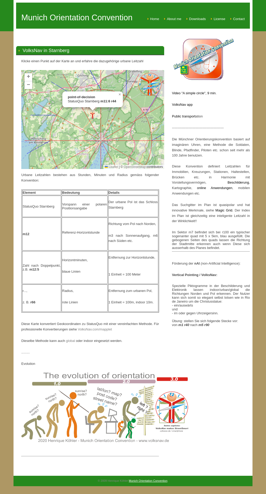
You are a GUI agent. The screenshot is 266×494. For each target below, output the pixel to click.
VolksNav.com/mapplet (95, 329)
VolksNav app (182, 105)
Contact (239, 19)
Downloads (197, 19)
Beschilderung (238, 182)
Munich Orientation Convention (148, 480)
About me (174, 19)
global (71, 341)
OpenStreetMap (135, 167)
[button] (92, 115)
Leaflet (111, 167)
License (219, 19)
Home (154, 19)
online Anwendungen (212, 188)
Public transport (183, 116)
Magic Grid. (225, 210)
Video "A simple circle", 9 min (194, 93)
